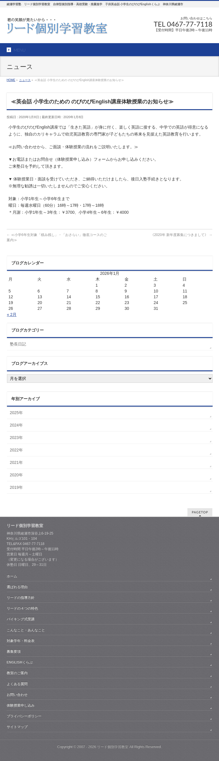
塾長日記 (18, 344)
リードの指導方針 (20, 598)
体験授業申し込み (20, 705)
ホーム (12, 576)
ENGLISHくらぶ (20, 662)
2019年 (16, 487)
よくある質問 (17, 684)
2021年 (16, 462)
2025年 (16, 412)
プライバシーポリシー (24, 716)
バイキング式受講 (20, 619)
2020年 (16, 475)
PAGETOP (200, 512)
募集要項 (14, 652)
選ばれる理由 (17, 587)
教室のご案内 (17, 673)
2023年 (16, 437)
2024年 (16, 425)
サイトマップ (17, 727)
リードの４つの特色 (22, 608)
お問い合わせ (17, 695)
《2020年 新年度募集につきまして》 (181, 235)
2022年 (16, 450)
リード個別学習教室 (112, 747)
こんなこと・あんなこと (26, 630)
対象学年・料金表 (20, 641)
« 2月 (12, 314)
